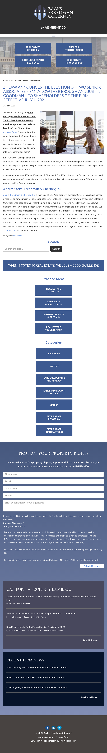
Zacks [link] (14, 132)
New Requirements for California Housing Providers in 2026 (35, 626)
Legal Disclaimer (46, 736)
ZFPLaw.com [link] (9, 230)
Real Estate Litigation (33, 48)
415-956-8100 (55, 27)
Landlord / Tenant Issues (74, 48)
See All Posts (92, 640)
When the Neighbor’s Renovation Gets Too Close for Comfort (36, 667)
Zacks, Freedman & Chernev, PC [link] (19, 194)
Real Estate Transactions (74, 61)
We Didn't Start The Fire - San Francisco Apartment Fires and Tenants (41, 613)
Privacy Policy (48, 560)
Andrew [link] (7, 132)
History (54, 366)
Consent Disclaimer (13, 523)
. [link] (17, 132)
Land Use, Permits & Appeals (33, 61)
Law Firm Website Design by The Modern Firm (53, 740)
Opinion (54, 404)
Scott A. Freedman (17, 630)
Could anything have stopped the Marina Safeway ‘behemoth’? (37, 687)
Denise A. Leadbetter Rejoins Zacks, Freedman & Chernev (35, 677)
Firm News (17, 235)
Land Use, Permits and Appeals (54, 379)
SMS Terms (64, 560)
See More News (90, 697)
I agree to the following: (16, 526)
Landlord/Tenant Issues (54, 392)
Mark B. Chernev (15, 617)
